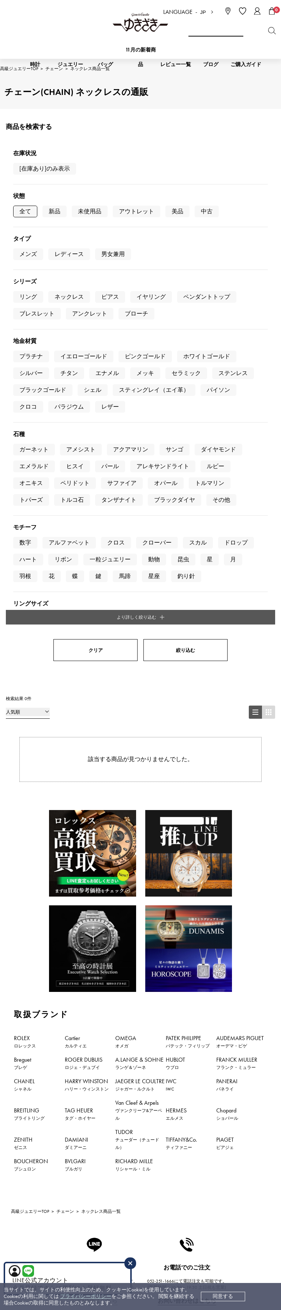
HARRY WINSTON (87, 745)
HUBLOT (175, 723)
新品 (54, 211)
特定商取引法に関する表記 (199, 1176)
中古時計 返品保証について (124, 1176)
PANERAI (226, 745)
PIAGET (225, 803)
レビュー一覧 (108, 1209)
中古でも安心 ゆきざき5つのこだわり (211, 1165)
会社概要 (178, 1154)
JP (203, 12)
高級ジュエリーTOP (30, 871)
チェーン (65, 871)
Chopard (227, 774)
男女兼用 (113, 254)
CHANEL (24, 745)
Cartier (76, 702)
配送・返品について (116, 1165)
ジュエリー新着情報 (96, 1012)
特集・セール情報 (119, 1021)
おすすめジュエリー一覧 (232, 1012)
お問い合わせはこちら (187, 961)
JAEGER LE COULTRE (140, 745)
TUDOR (137, 799)
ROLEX (25, 702)
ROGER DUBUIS (83, 723)
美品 (177, 211)
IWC (171, 745)
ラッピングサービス (116, 1220)
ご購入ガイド (246, 64)
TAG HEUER (80, 774)
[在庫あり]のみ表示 (44, 168)
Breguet (22, 723)
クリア (96, 310)
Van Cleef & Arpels (138, 770)
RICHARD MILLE (134, 825)
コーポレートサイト (114, 1250)
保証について (108, 1198)
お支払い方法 (108, 1154)
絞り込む (185, 310)
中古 (207, 211)
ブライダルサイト (187, 1250)
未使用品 (89, 211)
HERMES (176, 774)
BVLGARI (75, 825)
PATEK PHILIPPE (188, 702)
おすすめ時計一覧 (161, 1012)
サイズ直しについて (116, 1187)
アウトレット (136, 211)
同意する (223, 1296)
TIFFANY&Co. (181, 803)
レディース (69, 254)
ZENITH (23, 803)
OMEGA (125, 702)
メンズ (28, 254)
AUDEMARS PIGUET (240, 702)
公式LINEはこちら (94, 961)
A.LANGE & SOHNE (139, 723)
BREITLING (29, 774)
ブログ (210, 64)
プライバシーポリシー (85, 1296)
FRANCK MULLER (236, 723)
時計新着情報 (35, 1012)
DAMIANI (76, 803)
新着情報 (172, 1021)
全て (25, 211)
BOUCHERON (31, 825)
